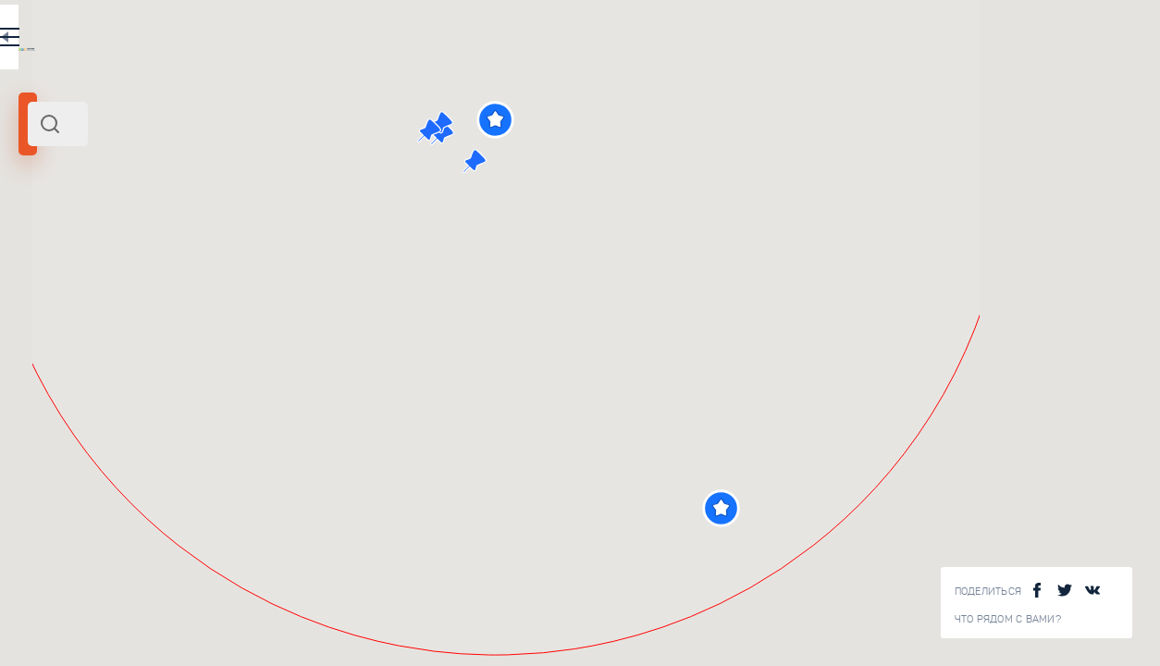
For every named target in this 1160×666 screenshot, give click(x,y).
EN (406, 40)
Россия (179, 252)
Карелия (49, 252)
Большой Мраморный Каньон (301, 519)
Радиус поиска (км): (68, 305)
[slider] (68, 335)
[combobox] (250, 124)
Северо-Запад (117, 252)
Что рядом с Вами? (1008, 619)
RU (367, 40)
